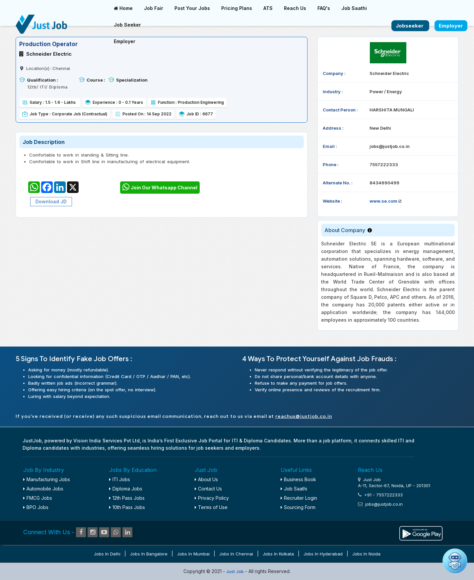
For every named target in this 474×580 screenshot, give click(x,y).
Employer (124, 41)
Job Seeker (127, 25)
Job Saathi (354, 8)
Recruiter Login (299, 498)
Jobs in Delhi (107, 553)
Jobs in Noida (366, 553)
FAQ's (323, 8)
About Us (206, 479)
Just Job (235, 571)
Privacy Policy (212, 498)
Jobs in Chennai (236, 553)
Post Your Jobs (192, 8)
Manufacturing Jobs (46, 479)
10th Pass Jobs (127, 507)
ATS (268, 8)
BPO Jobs (35, 507)
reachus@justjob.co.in (303, 416)
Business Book (298, 479)
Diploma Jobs (125, 488)
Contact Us (208, 488)
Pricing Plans (236, 8)
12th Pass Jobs (127, 498)
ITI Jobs (119, 479)
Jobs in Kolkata (278, 553)
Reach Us (295, 8)
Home (123, 8)
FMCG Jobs (37, 498)
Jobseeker (410, 26)
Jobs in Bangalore (149, 553)
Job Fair (153, 8)
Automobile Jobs (43, 488)
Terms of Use (211, 507)
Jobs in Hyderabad (323, 553)
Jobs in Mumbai (193, 553)
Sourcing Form (298, 507)
